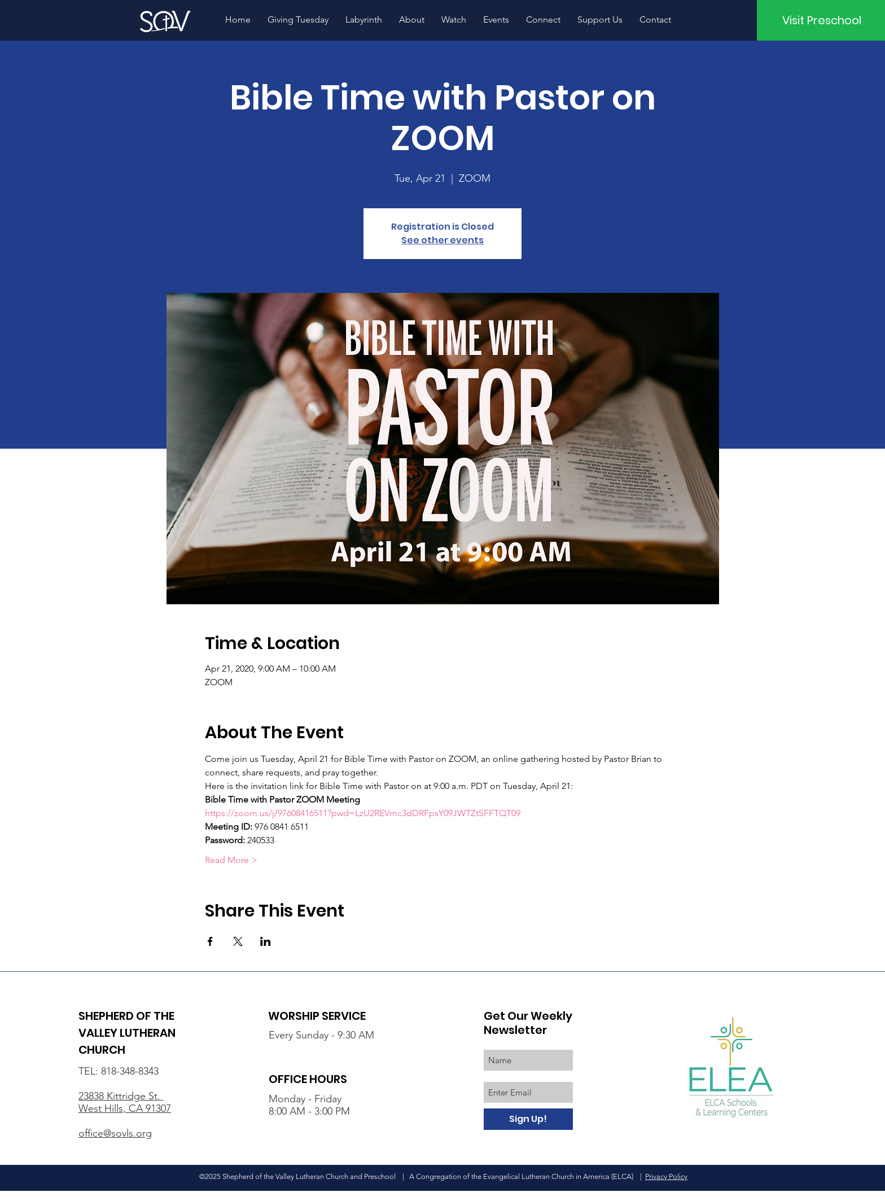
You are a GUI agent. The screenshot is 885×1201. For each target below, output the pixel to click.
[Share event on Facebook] (210, 941)
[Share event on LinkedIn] (265, 941)
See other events (442, 240)
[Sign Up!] (528, 1119)
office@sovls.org (115, 1133)
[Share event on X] (238, 941)
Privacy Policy (666, 1176)
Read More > (231, 859)
